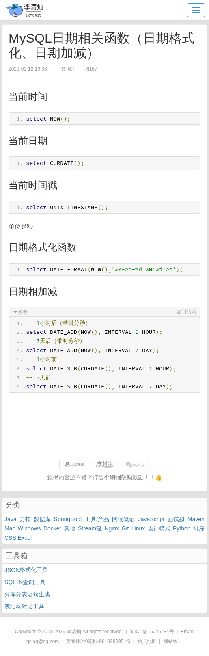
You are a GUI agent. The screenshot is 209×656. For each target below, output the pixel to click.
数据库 (42, 519)
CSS (10, 538)
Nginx (111, 528)
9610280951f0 (114, 641)
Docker (52, 528)
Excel (25, 538)
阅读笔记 (123, 519)
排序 (199, 528)
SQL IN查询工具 (24, 582)
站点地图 (147, 641)
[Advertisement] (104, 421)
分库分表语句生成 (27, 594)
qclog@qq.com (42, 641)
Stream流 (90, 528)
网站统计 (173, 641)
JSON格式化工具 (26, 570)
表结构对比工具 (24, 606)
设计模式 (159, 528)
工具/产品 (97, 519)
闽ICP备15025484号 (151, 631)
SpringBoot (68, 519)
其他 (69, 528)
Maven (196, 519)
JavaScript (151, 519)
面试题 (176, 519)
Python (182, 528)
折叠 (23, 312)
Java (10, 519)
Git (125, 528)
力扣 (25, 519)
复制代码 (186, 311)
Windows (29, 528)
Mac (9, 528)
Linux (138, 528)
